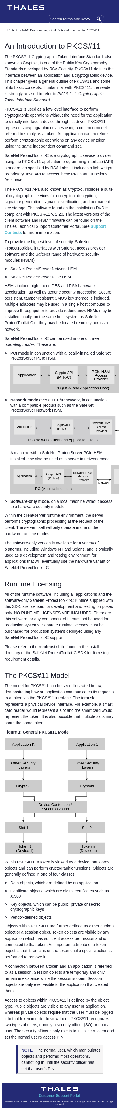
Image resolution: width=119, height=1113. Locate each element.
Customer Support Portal (59, 1096)
